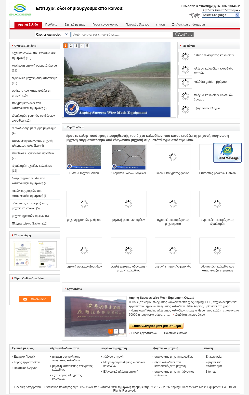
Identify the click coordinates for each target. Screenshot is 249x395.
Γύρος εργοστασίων (105, 24)
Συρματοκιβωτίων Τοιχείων (128, 173)
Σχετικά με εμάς (75, 24)
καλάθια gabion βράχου (210, 82)
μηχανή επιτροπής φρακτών (173, 266)
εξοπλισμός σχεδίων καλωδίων (32, 166)
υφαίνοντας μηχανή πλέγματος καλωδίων (174, 373)
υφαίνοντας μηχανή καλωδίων (174, 356)
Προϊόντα (51, 24)
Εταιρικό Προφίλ (24, 356)
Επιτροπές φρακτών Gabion (217, 173)
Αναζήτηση (186, 34)
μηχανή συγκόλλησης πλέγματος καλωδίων (66, 358)
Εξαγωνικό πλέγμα (207, 108)
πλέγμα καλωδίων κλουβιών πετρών (213, 71)
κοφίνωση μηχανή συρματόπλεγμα (34, 65)
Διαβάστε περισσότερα (190, 314)
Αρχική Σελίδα (28, 24)
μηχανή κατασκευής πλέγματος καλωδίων (72, 367)
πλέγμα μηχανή (113, 356)
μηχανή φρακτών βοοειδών (84, 266)
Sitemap (211, 371)
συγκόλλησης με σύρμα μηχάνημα (34, 128)
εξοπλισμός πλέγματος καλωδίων (67, 377)
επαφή (160, 24)
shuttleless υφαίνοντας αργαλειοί (33, 153)
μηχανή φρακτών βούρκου (84, 220)
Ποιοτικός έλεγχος (137, 24)
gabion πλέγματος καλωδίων (214, 55)
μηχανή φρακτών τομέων (28, 216)
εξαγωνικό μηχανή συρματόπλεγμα (34, 78)
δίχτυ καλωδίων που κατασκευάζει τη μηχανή (170, 364)
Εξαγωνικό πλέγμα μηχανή (120, 371)
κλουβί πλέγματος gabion (173, 173)
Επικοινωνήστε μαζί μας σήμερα (156, 326)
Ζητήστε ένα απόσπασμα (220, 10)
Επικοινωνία (214, 356)
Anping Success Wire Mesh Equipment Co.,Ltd (162, 297)
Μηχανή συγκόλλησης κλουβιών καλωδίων (124, 364)
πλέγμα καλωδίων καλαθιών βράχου (213, 97)
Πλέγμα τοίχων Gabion (27, 223)
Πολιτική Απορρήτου (27, 387)
